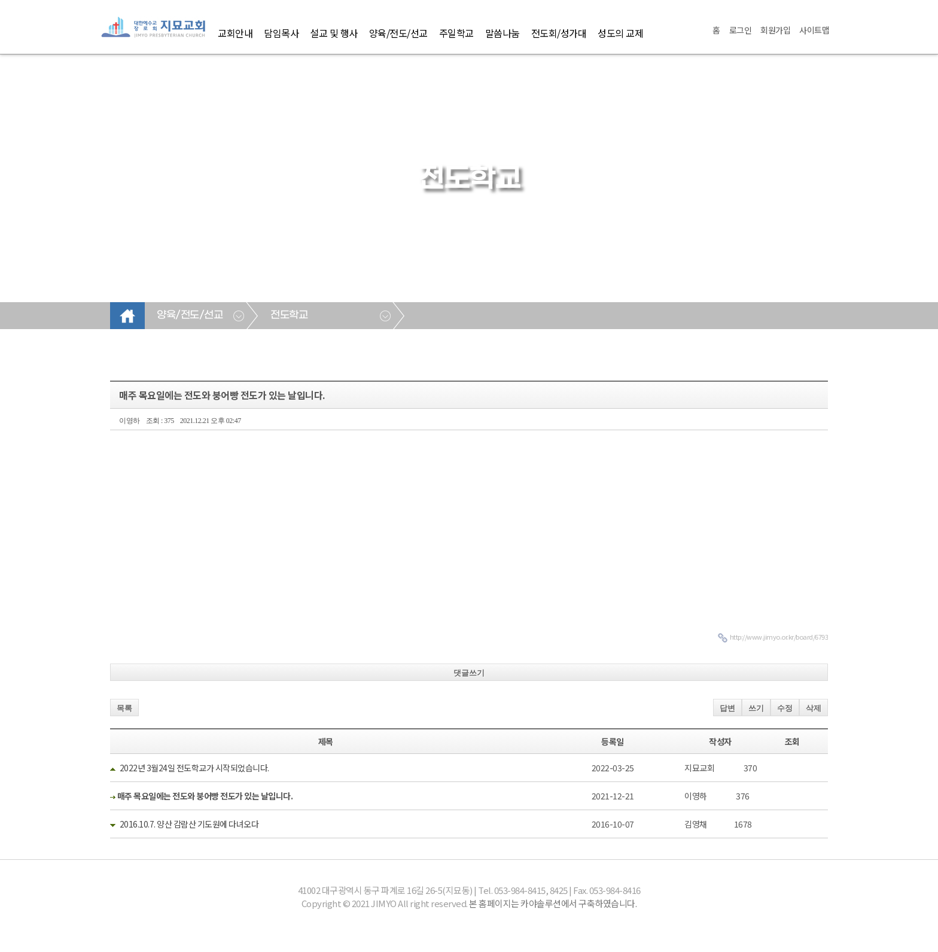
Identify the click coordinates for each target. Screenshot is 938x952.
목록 (124, 708)
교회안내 (235, 33)
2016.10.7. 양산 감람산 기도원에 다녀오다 (189, 824)
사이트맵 (814, 30)
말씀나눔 (502, 33)
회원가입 (775, 30)
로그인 (740, 30)
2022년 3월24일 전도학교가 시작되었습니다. (194, 768)
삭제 (813, 708)
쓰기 (756, 708)
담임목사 (281, 33)
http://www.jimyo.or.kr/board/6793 (779, 636)
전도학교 (288, 315)
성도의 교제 (620, 33)
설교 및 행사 (334, 33)
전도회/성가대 (559, 33)
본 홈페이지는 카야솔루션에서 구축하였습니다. (552, 903)
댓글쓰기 (469, 672)
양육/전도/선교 (398, 33)
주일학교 (456, 33)
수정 (785, 708)
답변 (727, 708)
